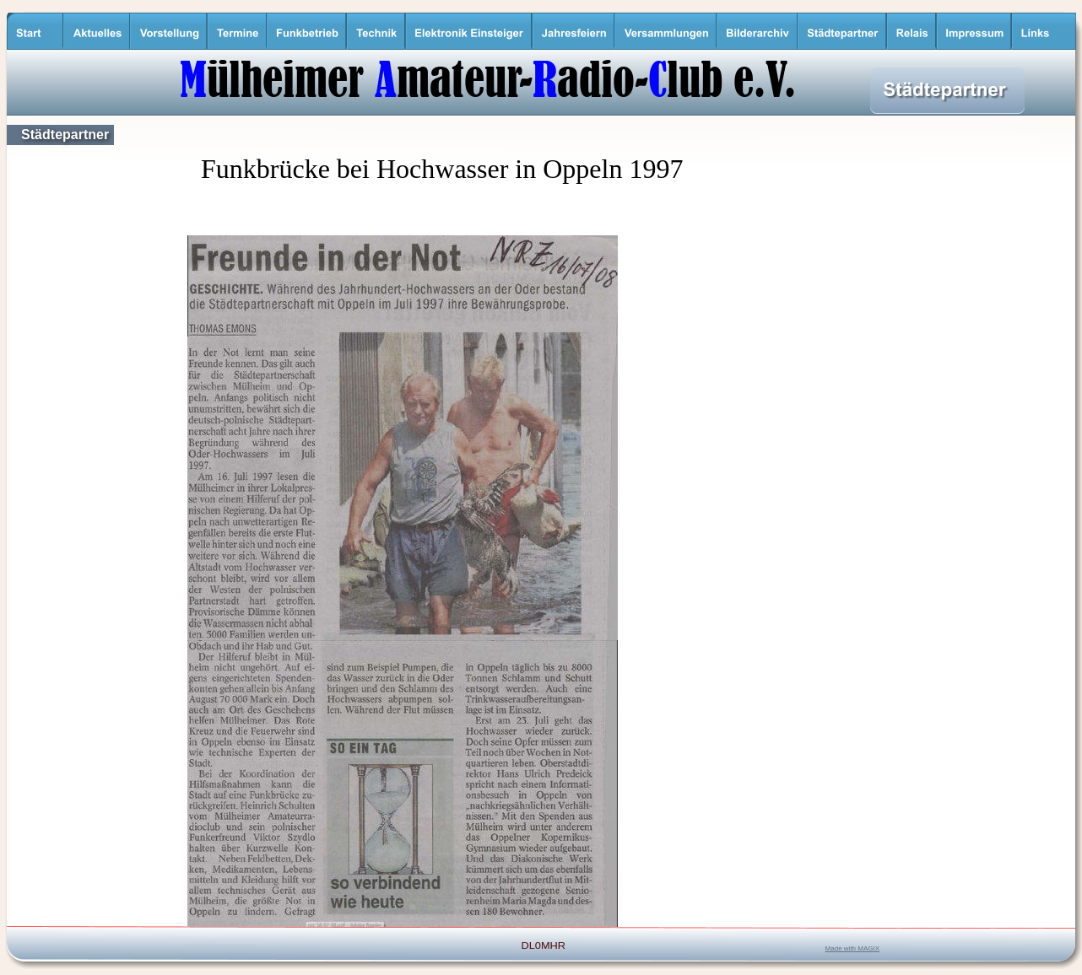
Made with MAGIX (852, 948)
